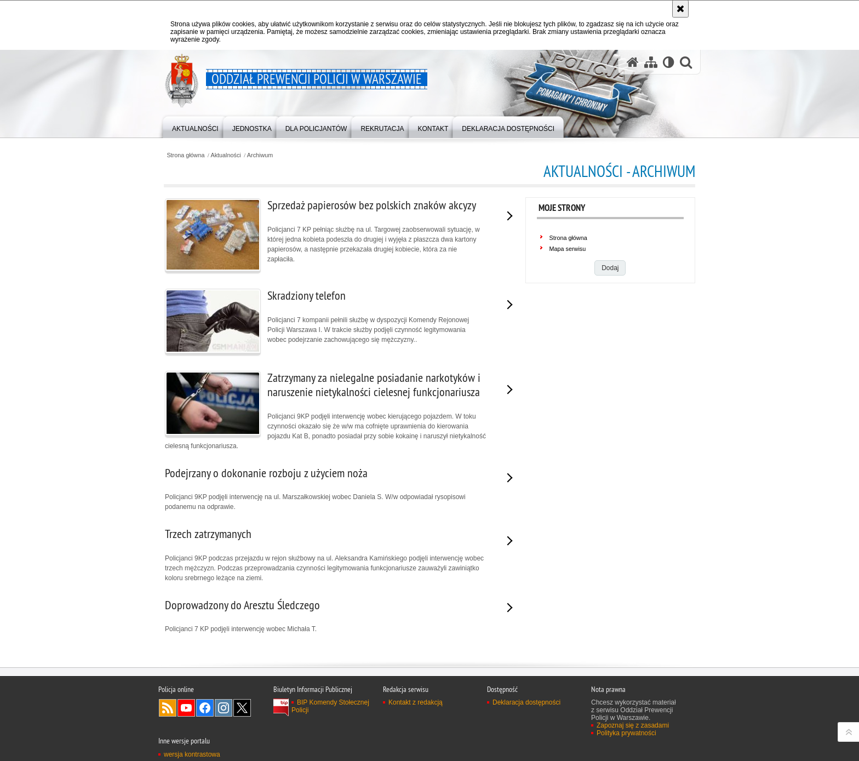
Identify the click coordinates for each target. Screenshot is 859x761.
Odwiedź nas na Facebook (205, 708)
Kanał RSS (167, 708)
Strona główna (185, 155)
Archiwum (260, 155)
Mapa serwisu (567, 248)
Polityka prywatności (626, 733)
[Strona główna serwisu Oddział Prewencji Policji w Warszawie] (633, 62)
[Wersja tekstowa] (668, 62)
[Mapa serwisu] (650, 62)
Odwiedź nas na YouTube (186, 708)
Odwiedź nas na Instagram (223, 708)
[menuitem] (195, 126)
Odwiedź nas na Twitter (242, 708)
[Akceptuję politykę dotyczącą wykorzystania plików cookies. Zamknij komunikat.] (680, 9)
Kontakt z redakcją (415, 702)
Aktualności (226, 155)
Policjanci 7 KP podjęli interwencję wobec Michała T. (326, 615)
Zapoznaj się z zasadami (633, 725)
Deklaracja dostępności (526, 702)
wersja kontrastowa (192, 754)
